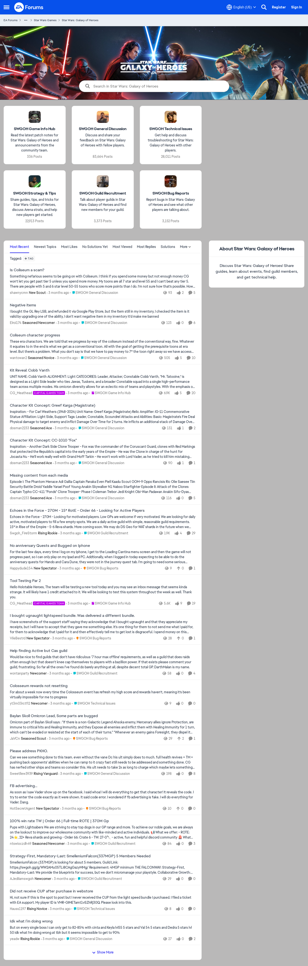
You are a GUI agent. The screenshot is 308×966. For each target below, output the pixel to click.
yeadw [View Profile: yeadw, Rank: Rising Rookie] (14, 938)
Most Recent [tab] (19, 247)
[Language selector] (241, 7)
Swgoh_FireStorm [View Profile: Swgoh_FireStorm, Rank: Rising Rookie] (23, 533)
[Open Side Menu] (6, 7)
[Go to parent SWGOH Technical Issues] (94, 703)
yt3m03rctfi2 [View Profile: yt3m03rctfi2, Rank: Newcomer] (20, 703)
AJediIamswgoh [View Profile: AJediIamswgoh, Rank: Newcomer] (22, 879)
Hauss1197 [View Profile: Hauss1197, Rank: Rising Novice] (18, 909)
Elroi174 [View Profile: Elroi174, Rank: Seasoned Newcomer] (15, 323)
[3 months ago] (58, 292)
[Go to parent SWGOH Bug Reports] (99, 568)
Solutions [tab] (168, 247)
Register (279, 7)
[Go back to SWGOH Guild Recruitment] (102, 193)
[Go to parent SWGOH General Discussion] (94, 292)
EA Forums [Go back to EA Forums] (11, 20)
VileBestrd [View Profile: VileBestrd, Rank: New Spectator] (18, 638)
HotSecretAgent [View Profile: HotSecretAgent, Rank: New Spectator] (22, 808)
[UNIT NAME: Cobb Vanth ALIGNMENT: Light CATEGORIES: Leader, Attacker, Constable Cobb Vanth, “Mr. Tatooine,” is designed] (102, 381)
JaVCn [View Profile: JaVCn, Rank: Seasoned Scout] (15, 738)
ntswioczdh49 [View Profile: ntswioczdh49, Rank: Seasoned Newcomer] (20, 843)
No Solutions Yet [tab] (95, 247)
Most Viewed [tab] (122, 247)
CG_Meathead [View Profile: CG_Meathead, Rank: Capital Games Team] (21, 393)
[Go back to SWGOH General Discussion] (103, 129)
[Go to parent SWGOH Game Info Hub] (110, 393)
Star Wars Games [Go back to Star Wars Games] (45, 20)
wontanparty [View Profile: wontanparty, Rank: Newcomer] (19, 673)
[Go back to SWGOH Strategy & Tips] (34, 193)
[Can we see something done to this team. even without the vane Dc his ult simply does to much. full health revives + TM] (102, 762)
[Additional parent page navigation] (26, 20)
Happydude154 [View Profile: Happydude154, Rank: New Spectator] (21, 568)
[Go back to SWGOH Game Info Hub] (34, 129)
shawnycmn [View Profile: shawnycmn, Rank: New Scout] (19, 292)
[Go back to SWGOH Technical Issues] (170, 129)
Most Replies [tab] (146, 247)
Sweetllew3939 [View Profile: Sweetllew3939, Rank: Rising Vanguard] (21, 773)
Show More (103, 952)
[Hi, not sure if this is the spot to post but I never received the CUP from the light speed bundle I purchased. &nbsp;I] (102, 900)
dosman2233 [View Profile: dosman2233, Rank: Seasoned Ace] (19, 428)
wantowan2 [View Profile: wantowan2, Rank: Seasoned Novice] (18, 358)
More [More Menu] (185, 247)
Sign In (296, 7)
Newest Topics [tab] (45, 247)
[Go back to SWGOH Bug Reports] (171, 193)
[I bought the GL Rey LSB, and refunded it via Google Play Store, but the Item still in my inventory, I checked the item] (102, 314)
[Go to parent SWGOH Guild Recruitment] (105, 533)
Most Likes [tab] (69, 247)
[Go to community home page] (29, 7)
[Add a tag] (29, 258)
